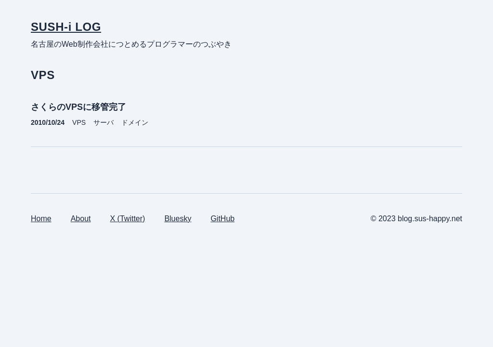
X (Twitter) (127, 218)
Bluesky (177, 218)
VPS (79, 122)
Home (41, 218)
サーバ (103, 122)
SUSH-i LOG (66, 26)
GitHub (222, 218)
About (81, 218)
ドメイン (134, 122)
